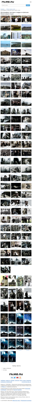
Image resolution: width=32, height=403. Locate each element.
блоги (21, 380)
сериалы (17, 380)
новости (8, 380)
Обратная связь (16, 400)
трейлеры (3, 380)
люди (24, 380)
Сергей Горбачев (17, 389)
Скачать (5, 22)
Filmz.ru (4, 386)
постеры (5, 369)
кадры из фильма (7, 368)
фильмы (12, 380)
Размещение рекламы (26, 400)
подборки (28, 380)
